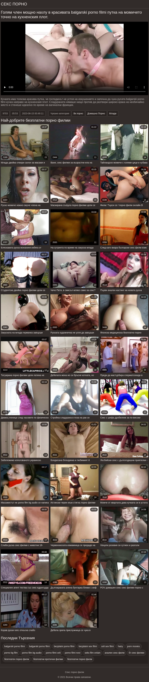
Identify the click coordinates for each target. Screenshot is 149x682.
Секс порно (14, 4)
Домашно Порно (96, 113)
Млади (113, 113)
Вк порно (78, 113)
